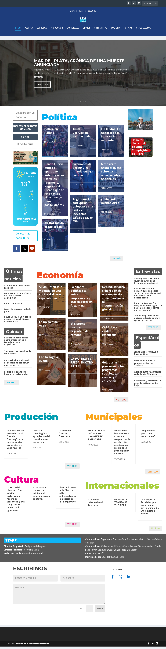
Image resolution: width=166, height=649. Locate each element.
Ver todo (116, 261)
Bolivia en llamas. (13, 306)
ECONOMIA (42, 35)
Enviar (100, 611)
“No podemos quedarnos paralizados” (148, 436)
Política (28, 35)
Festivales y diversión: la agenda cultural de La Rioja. (147, 385)
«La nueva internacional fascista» (17, 289)
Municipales (73, 35)
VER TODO (11, 385)
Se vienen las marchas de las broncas (17, 355)
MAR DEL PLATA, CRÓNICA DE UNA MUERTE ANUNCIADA (17, 298)
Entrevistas (100, 35)
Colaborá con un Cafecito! (25, 117)
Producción (57, 35)
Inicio (18, 35)
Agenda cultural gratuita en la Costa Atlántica (147, 375)
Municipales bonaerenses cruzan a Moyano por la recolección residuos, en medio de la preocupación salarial (122, 445)
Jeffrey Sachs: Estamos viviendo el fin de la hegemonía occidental (146, 283)
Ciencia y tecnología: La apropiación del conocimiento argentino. (41, 439)
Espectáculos (143, 35)
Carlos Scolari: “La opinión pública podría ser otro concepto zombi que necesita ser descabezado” (147, 295)
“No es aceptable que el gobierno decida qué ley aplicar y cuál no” (147, 320)
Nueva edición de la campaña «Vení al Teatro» (144, 365)
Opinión (87, 35)
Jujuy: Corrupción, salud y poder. (17, 312)
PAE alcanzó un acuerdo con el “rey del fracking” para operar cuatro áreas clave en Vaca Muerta (15, 442)
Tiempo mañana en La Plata (25, 223)
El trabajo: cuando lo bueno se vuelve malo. (16, 375)
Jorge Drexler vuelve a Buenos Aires (146, 355)
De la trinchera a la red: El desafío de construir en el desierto (16, 365)
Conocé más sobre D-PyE (23, 238)
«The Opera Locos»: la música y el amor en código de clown (41, 495)
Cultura (115, 35)
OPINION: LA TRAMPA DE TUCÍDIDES (121, 504)
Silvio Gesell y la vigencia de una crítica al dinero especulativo (17, 321)
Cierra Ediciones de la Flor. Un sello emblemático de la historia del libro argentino (68, 497)
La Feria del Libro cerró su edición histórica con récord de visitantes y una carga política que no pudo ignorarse (16, 501)
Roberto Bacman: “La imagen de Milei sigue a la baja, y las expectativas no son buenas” (148, 309)
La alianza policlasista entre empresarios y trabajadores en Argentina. (16, 343)
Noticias (128, 35)
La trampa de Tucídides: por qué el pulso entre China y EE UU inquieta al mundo (150, 509)
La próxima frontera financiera (65, 436)
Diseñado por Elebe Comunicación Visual (32, 646)
